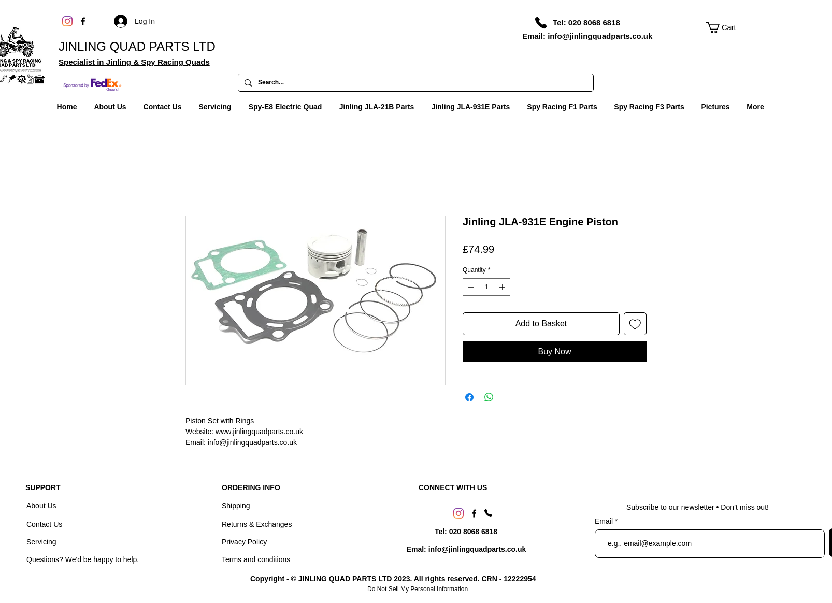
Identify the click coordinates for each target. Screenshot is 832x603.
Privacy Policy (244, 542)
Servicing (41, 542)
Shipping (236, 505)
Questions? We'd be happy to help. (82, 559)
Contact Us (45, 524)
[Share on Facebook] (469, 397)
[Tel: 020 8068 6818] (586, 22)
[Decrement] (470, 287)
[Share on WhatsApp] (489, 397)
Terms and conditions (256, 559)
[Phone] (541, 23)
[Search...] (414, 83)
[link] (727, 27)
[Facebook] (83, 21)
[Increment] (503, 287)
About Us (42, 505)
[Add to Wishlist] (635, 323)
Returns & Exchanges (257, 524)
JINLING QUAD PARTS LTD (137, 46)
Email (605, 521)
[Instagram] (67, 21)
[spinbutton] (486, 287)
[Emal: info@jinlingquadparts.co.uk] (466, 549)
